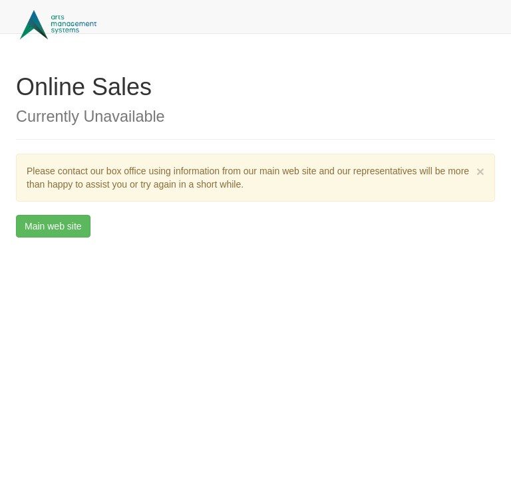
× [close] (480, 171)
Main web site (53, 226)
